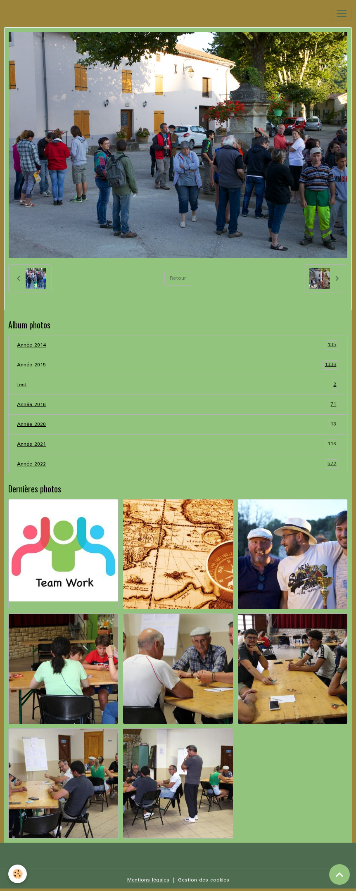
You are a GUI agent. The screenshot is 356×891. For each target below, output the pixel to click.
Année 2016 (178, 404)
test (178, 385)
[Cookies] (17, 874)
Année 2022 (178, 464)
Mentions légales (148, 880)
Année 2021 (178, 444)
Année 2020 (178, 424)
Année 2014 (178, 345)
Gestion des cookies (203, 880)
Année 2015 (178, 365)
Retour (178, 278)
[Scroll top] (339, 874)
